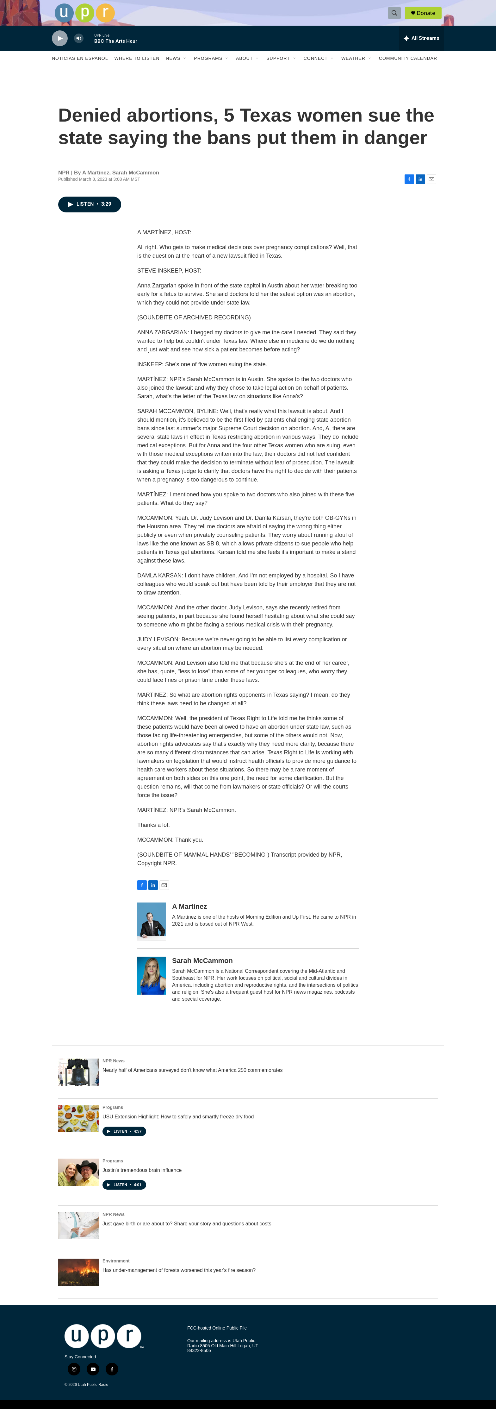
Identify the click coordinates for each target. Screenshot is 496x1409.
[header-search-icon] (396, 16)
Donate (428, 16)
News (173, 65)
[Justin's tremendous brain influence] (78, 1179)
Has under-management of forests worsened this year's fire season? (179, 1277)
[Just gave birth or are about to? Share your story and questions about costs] (78, 1233)
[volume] (78, 46)
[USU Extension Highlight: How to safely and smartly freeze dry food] (78, 1126)
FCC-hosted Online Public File (217, 1335)
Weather (353, 65)
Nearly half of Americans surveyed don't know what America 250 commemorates (192, 1077)
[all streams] (421, 46)
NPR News (113, 1068)
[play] (60, 46)
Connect (316, 65)
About (244, 65)
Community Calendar (408, 65)
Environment (116, 1268)
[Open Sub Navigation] (185, 65)
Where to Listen (136, 65)
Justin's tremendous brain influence (142, 1177)
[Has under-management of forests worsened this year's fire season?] (78, 1279)
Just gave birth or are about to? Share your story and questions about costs (186, 1231)
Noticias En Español (80, 65)
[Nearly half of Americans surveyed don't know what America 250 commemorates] (78, 1079)
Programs (208, 65)
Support (278, 65)
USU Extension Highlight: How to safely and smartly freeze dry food (178, 1124)
